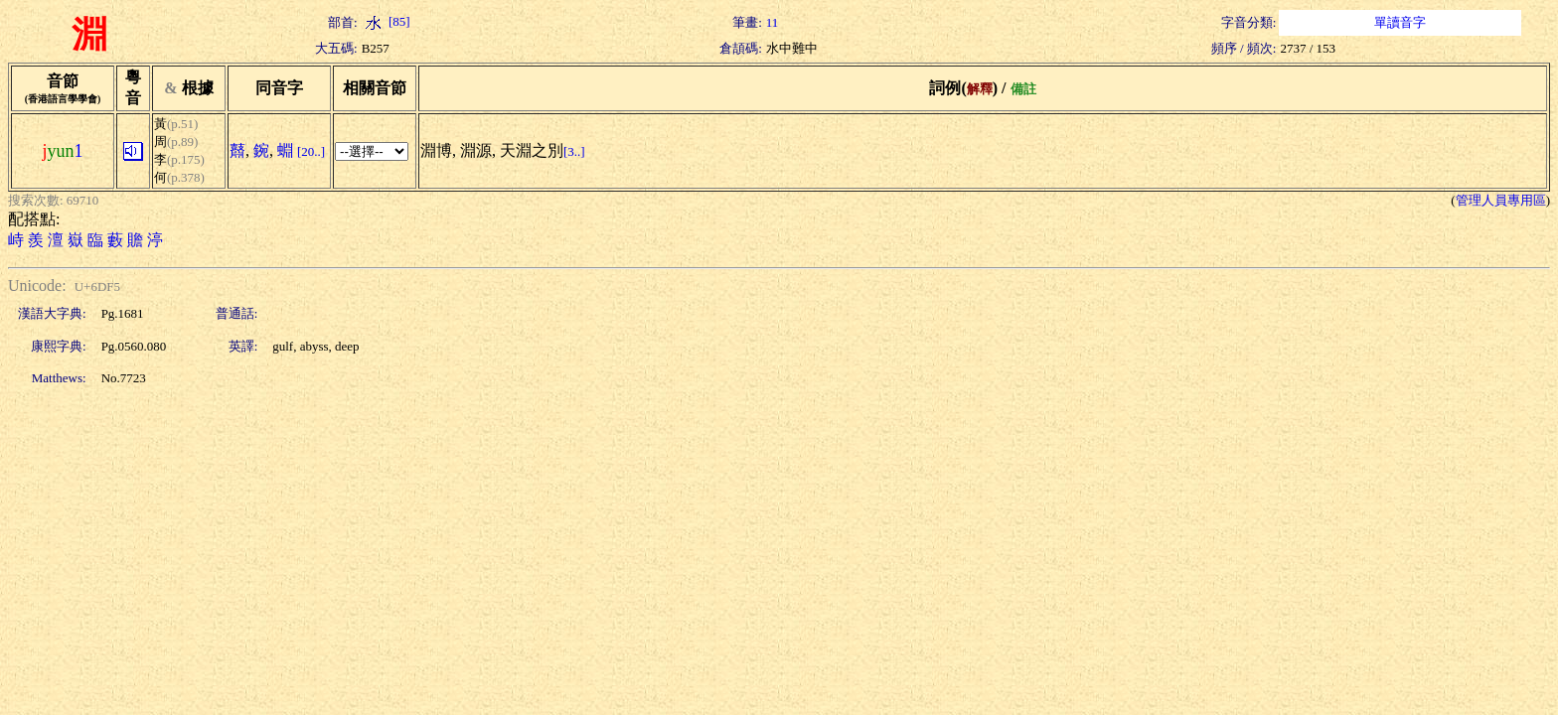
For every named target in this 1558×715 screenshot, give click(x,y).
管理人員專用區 (1501, 200)
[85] (386, 21)
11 (772, 22)
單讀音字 (1400, 22)
